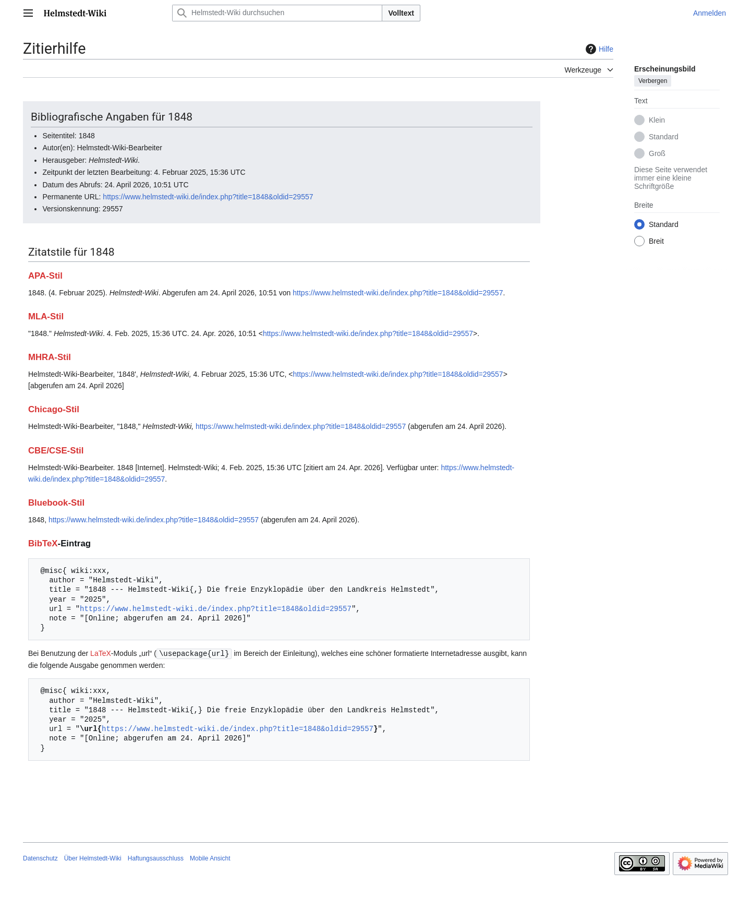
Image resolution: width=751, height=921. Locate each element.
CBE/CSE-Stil (55, 451)
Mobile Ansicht (210, 858)
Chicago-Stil (53, 409)
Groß (657, 153)
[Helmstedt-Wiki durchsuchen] (277, 13)
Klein (657, 120)
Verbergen (652, 81)
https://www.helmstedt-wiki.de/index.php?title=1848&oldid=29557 (208, 197)
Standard (664, 137)
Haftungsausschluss (156, 858)
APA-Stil (45, 276)
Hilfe (598, 49)
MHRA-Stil (49, 357)
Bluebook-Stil (56, 503)
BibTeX (43, 543)
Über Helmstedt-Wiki (93, 858)
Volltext (401, 13)
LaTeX (100, 653)
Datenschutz (40, 858)
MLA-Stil (46, 316)
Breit (656, 241)
